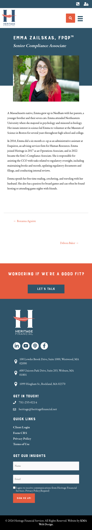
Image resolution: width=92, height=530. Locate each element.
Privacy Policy (22, 438)
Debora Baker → (69, 243)
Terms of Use (21, 444)
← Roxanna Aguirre (24, 221)
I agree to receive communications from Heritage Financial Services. (46, 489)
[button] (16, 346)
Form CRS (20, 433)
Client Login (21, 427)
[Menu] (80, 19)
